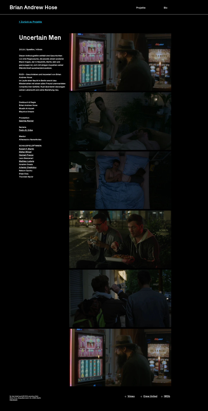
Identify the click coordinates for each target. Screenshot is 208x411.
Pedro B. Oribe (26, 130)
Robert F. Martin (26, 149)
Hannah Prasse (26, 155)
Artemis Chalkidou (27, 167)
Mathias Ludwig (26, 161)
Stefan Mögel (25, 152)
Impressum (13, 400)
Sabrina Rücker (26, 120)
